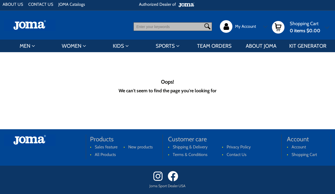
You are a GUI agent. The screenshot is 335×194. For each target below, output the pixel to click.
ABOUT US (13, 4)
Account (299, 146)
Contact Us (237, 154)
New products (140, 146)
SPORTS (165, 46)
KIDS (118, 46)
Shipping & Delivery (190, 146)
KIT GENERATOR (307, 46)
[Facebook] (175, 179)
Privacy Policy (239, 146)
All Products (105, 154)
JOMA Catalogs (71, 4)
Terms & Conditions (190, 154)
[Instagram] (160, 179)
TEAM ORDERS (214, 46)
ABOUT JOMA (261, 46)
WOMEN (71, 46)
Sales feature (106, 146)
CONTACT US (40, 4)
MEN (25, 46)
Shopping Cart (304, 154)
